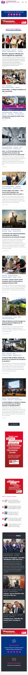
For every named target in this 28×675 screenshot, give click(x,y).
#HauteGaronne (6, 589)
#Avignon (4, 398)
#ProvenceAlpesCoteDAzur (8, 87)
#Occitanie (4, 275)
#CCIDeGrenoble (17, 148)
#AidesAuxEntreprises (7, 148)
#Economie (4, 231)
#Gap (3, 85)
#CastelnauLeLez (7, 614)
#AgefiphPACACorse (12, 51)
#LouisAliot (16, 555)
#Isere (20, 147)
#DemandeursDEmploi (7, 188)
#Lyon (20, 112)
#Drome (15, 317)
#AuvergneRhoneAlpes (7, 112)
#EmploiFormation (17, 188)
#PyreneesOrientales (8, 555)
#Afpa (19, 317)
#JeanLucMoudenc (13, 591)
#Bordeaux (15, 112)
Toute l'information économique (13, 2)
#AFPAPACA (18, 186)
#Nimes (3, 353)
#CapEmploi (20, 51)
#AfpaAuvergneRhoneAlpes (8, 318)
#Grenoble (15, 147)
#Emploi (10, 231)
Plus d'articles (14, 424)
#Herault (14, 614)
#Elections (5, 591)
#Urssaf (19, 277)
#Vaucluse (4, 399)
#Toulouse (20, 589)
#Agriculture (11, 399)
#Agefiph (4, 51)
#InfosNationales (6, 229)
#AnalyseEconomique (13, 275)
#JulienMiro (12, 616)
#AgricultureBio (18, 399)
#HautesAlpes (9, 85)
